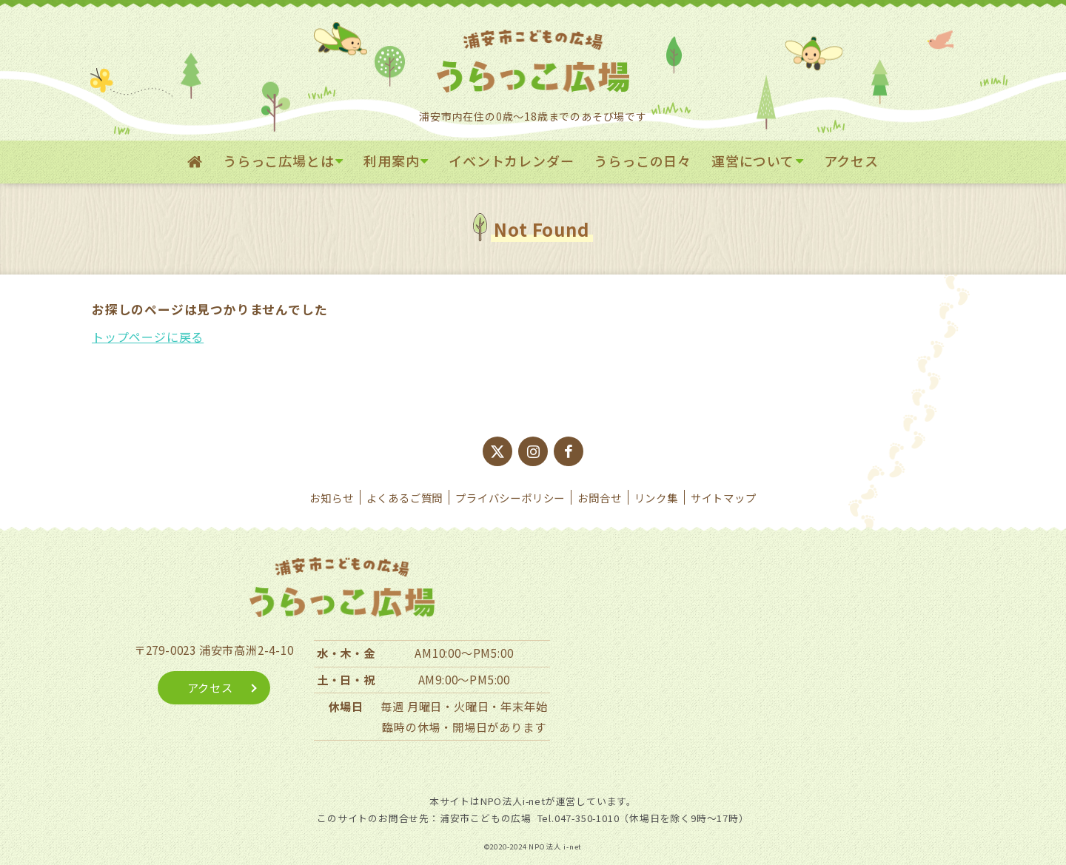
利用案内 (391, 160)
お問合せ (599, 497)
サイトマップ (724, 497)
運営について (752, 160)
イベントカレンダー (511, 160)
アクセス (851, 160)
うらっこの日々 (642, 160)
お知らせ (331, 497)
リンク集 (656, 497)
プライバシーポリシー (510, 497)
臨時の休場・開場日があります (464, 726)
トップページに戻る (148, 337)
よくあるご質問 (404, 497)
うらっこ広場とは (278, 160)
